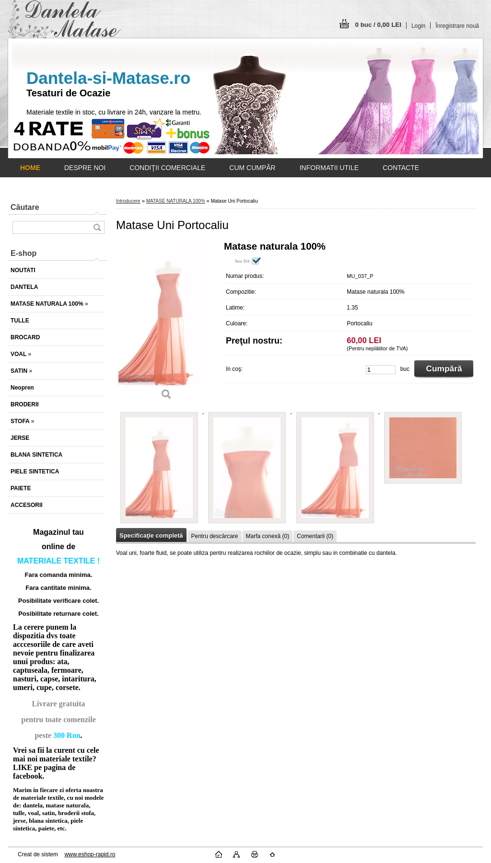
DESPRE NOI (84, 168)
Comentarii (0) (315, 536)
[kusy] (381, 369)
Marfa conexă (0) (268, 536)
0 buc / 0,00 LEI (378, 24)
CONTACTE (401, 168)
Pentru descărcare (214, 536)
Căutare (25, 207)
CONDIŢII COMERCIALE (167, 168)
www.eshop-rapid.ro (89, 854)
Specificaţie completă (151, 535)
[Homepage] (30, 167)
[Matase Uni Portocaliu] (166, 324)
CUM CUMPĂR (252, 168)
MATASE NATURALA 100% (175, 201)
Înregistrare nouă (457, 26)
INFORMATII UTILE (329, 168)
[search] (97, 227)
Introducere (128, 201)
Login (418, 26)
